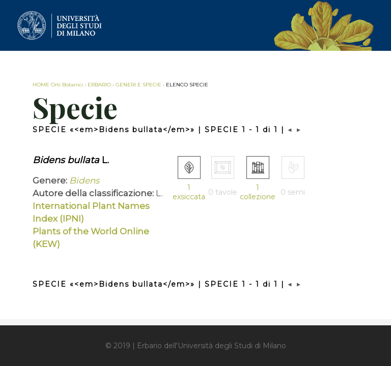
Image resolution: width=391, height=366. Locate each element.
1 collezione (257, 192)
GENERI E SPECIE (138, 84)
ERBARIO (99, 84)
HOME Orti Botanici (58, 84)
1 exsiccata (189, 192)
